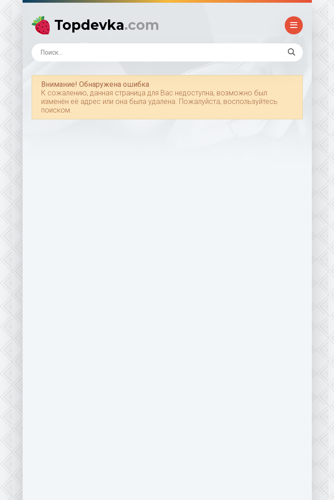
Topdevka (106, 25)
